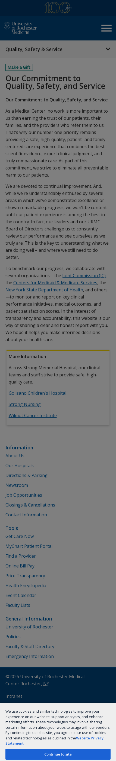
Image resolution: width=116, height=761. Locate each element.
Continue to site (58, 754)
